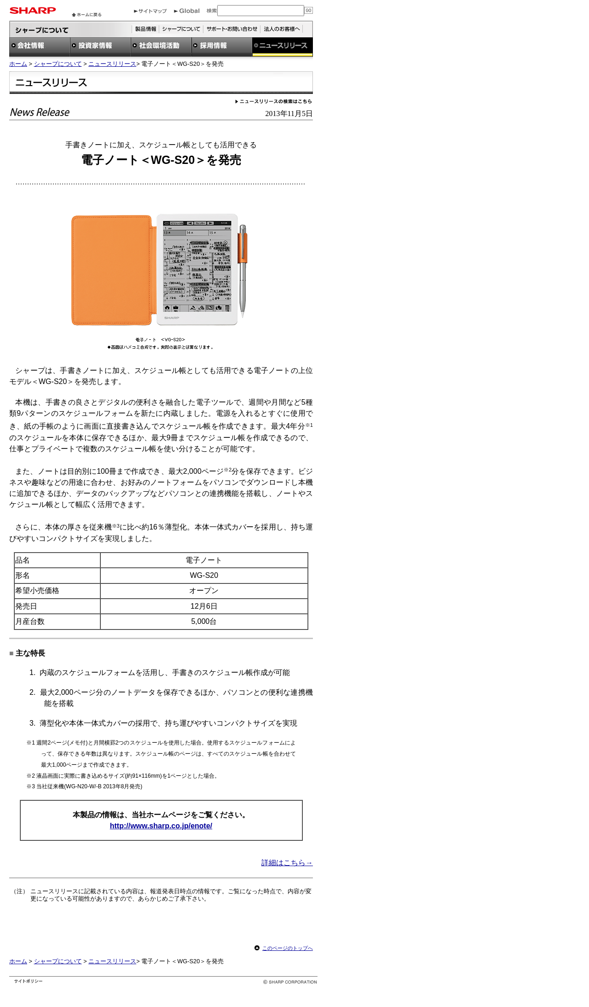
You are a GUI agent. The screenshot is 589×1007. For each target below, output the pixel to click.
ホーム (18, 63)
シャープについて (58, 63)
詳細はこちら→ (287, 863)
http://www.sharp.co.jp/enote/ (161, 826)
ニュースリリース (112, 63)
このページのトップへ (287, 948)
